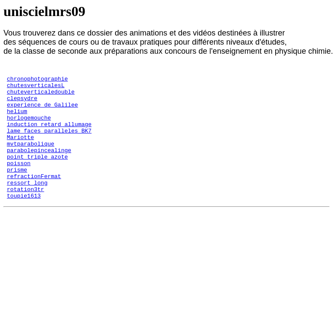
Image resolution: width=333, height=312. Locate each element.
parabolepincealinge (39, 167)
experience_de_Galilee (42, 112)
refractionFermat (34, 198)
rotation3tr (25, 214)
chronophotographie (37, 81)
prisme (17, 190)
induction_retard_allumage (49, 136)
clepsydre (22, 104)
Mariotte (20, 151)
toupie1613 (24, 221)
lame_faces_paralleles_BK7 (49, 143)
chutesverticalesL (36, 89)
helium (17, 120)
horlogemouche (29, 128)
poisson (19, 182)
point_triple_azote (37, 175)
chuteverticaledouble (41, 97)
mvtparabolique (30, 159)
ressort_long (27, 206)
